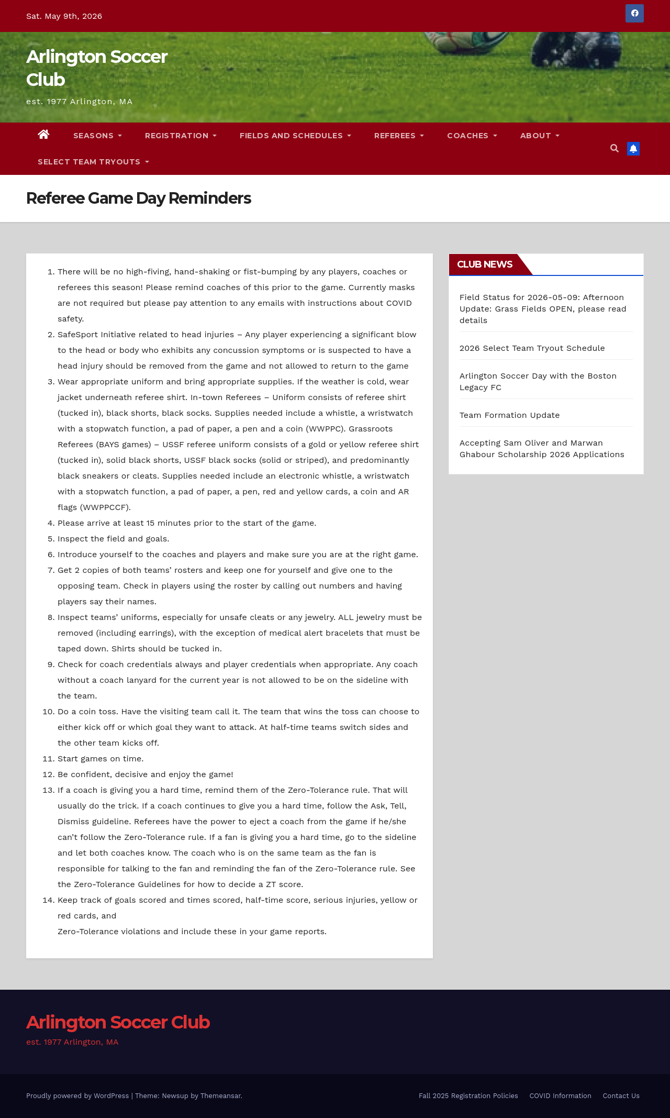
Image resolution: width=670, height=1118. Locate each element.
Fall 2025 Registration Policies (468, 1096)
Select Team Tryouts (93, 162)
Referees (399, 135)
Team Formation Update (510, 415)
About (540, 135)
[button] (614, 148)
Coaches (472, 135)
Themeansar (220, 1096)
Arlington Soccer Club (117, 1022)
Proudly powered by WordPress (78, 1096)
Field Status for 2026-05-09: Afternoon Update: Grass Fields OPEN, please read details (543, 308)
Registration (181, 135)
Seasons (97, 135)
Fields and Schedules (295, 135)
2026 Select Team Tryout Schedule (532, 348)
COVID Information (560, 1096)
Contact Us (621, 1096)
